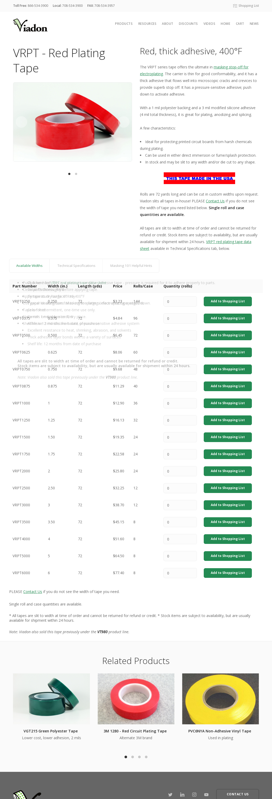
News (254, 23)
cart (240, 23)
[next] (123, 122)
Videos (209, 23)
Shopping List (245, 5)
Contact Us (215, 200)
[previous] (21, 122)
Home (225, 23)
